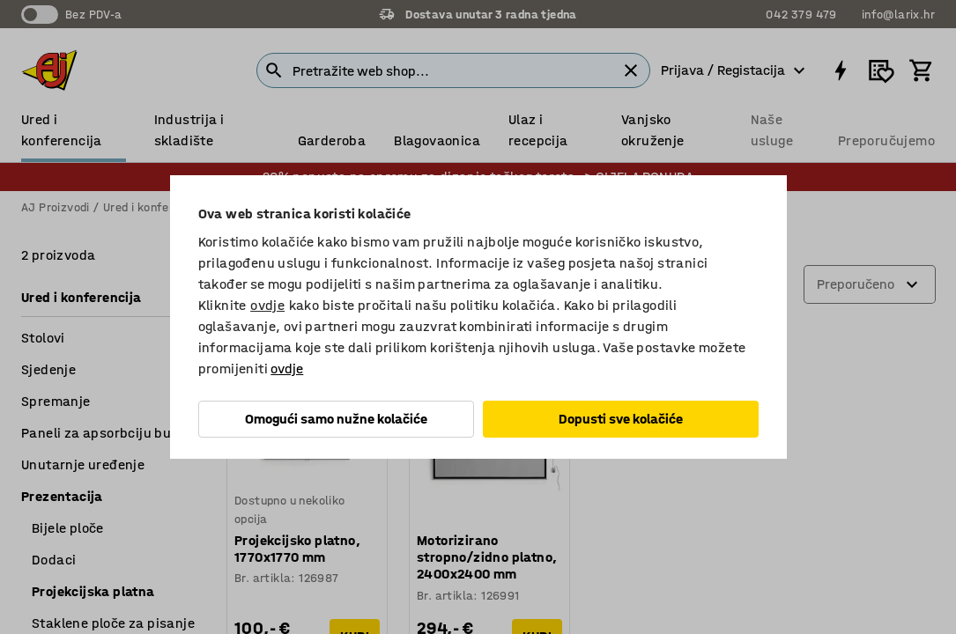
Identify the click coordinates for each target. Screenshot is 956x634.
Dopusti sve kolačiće (621, 418)
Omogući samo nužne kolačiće (336, 418)
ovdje (267, 305)
